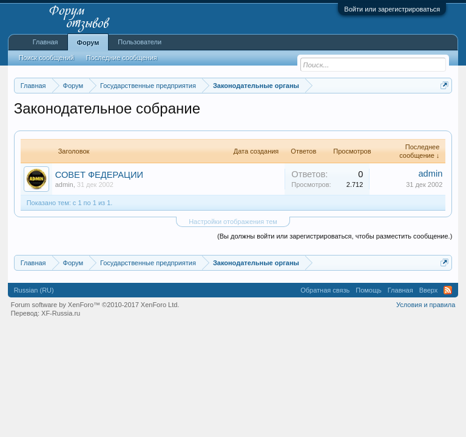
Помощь (369, 290)
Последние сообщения (121, 57)
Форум (88, 42)
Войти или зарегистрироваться (392, 9)
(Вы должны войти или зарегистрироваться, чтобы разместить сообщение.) (334, 236)
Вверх (428, 290)
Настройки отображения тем (233, 221)
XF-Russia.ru (60, 313)
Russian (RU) (34, 290)
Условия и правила (425, 304)
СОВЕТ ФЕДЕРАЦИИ (99, 175)
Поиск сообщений (46, 57)
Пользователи (139, 42)
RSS (448, 290)
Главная (45, 42)
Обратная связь (325, 290)
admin (64, 184)
